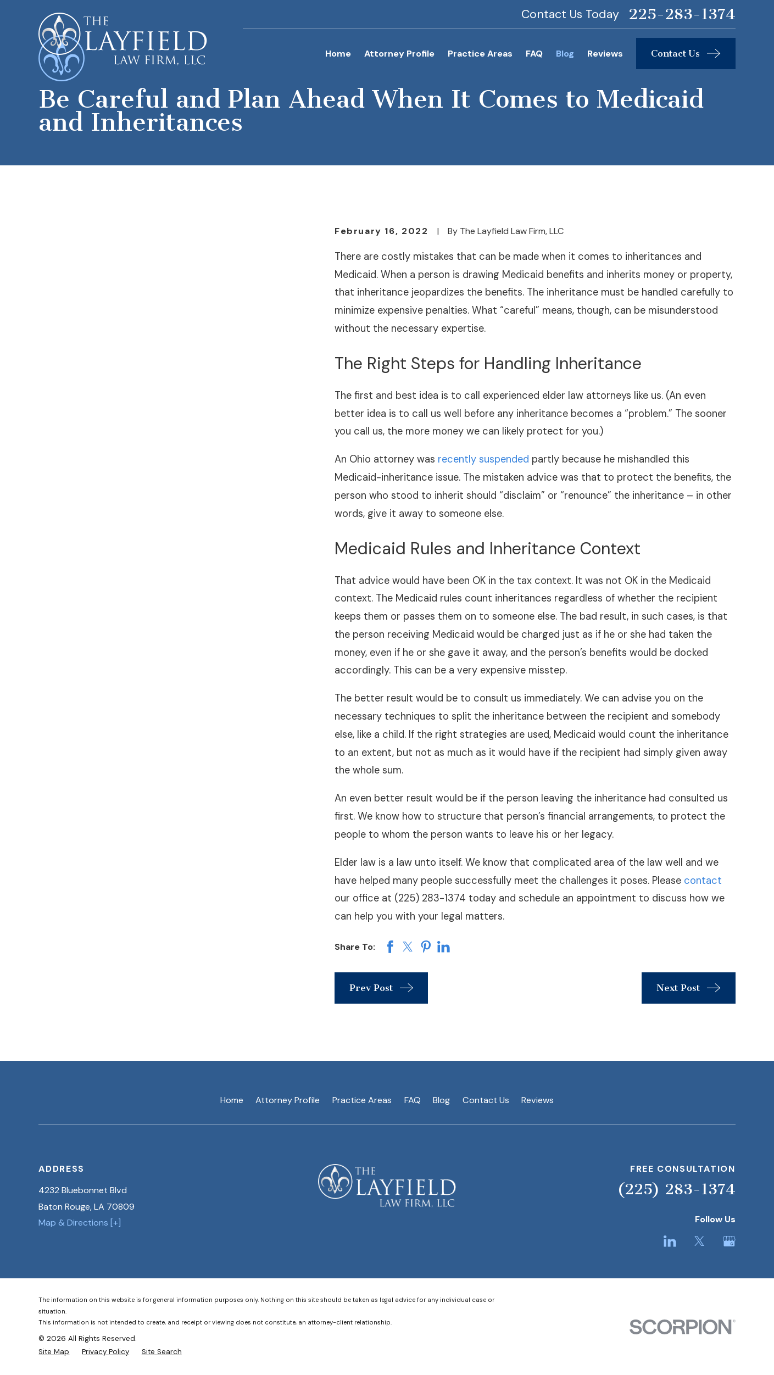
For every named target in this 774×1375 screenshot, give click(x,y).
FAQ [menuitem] (534, 53)
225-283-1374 (682, 14)
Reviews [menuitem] (605, 53)
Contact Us (486, 1100)
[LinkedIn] (670, 1241)
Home (231, 1100)
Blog (441, 1100)
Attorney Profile (287, 1100)
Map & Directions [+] (79, 1222)
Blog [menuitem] (565, 53)
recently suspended (483, 459)
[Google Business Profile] (729, 1241)
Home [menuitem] (338, 53)
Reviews (537, 1100)
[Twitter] (699, 1241)
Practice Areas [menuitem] (480, 53)
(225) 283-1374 (676, 1189)
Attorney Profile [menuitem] (399, 53)
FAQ (412, 1100)
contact (703, 880)
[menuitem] (53, 1352)
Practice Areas (362, 1100)
